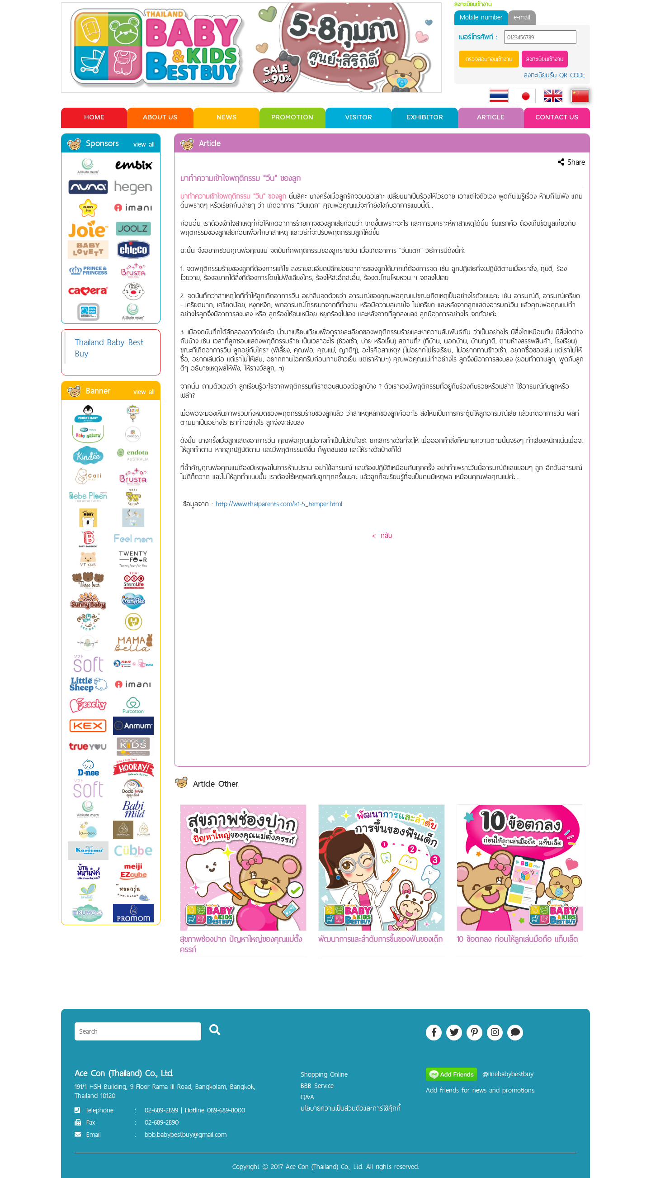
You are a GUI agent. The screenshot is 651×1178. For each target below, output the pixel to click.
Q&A (307, 1096)
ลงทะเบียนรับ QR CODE (554, 75)
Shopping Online (324, 1074)
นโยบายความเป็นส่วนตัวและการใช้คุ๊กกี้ (351, 1108)
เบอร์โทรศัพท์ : (478, 37)
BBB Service (317, 1085)
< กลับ (382, 535)
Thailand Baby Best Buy (109, 348)
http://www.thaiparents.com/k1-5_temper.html (279, 503)
